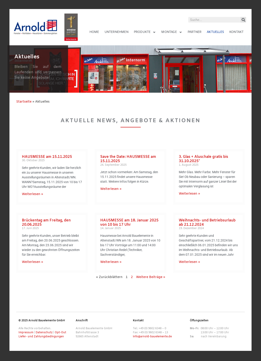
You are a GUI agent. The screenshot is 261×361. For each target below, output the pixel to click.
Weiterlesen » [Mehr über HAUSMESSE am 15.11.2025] (32, 194)
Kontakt (236, 32)
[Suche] (243, 20)
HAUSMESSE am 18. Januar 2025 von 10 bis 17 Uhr (129, 222)
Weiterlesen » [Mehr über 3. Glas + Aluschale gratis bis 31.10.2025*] (189, 194)
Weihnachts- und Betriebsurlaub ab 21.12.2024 (207, 222)
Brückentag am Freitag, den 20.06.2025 (46, 222)
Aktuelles (215, 32)
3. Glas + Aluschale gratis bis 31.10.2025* (203, 158)
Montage (171, 32)
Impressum (25, 332)
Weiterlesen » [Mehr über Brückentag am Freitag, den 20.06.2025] (32, 262)
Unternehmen (116, 32)
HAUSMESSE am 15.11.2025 (47, 156)
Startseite (24, 102)
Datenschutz (44, 332)
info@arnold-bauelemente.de (152, 336)
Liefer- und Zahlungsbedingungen (41, 336)
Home (94, 32)
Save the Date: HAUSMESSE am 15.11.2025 (128, 158)
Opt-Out (60, 332)
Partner (194, 32)
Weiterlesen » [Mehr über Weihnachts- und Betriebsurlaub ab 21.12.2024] (189, 262)
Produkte (145, 32)
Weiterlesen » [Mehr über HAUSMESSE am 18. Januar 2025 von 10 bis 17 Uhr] (110, 262)
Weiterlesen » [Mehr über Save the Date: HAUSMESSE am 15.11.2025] (110, 189)
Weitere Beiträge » (150, 277)
